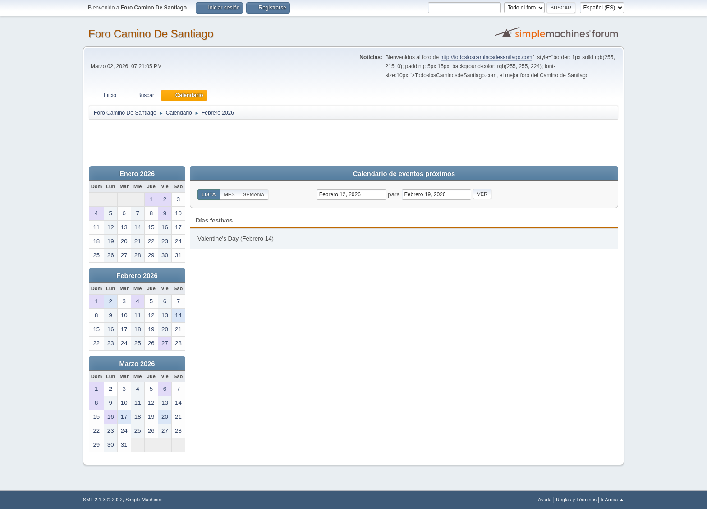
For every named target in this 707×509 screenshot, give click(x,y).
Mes (229, 194)
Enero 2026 (137, 173)
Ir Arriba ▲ (612, 499)
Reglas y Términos (576, 499)
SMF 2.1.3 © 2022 (103, 499)
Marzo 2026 (137, 363)
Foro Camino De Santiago (150, 34)
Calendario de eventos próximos (404, 173)
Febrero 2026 (136, 275)
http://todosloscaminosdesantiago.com (487, 57)
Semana (253, 194)
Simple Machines (143, 499)
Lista (209, 194)
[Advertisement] (247, 140)
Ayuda (544, 499)
